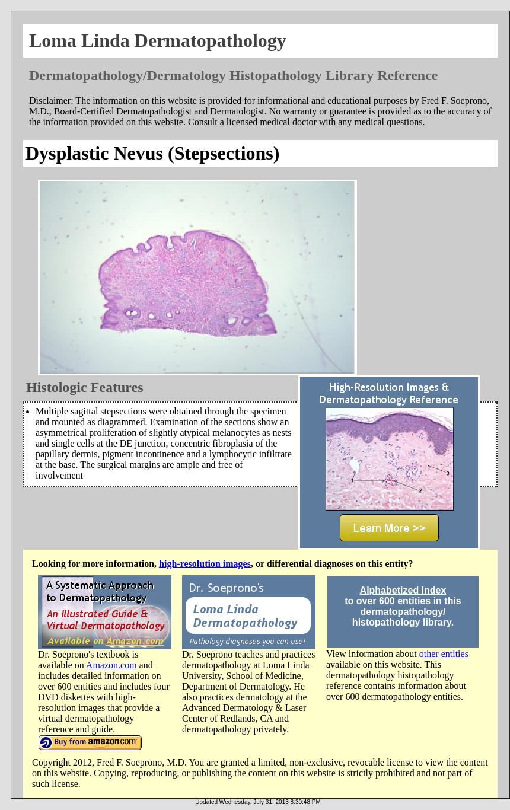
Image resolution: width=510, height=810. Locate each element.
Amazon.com (111, 665)
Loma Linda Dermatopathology (157, 40)
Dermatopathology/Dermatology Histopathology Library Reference (233, 75)
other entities (443, 654)
